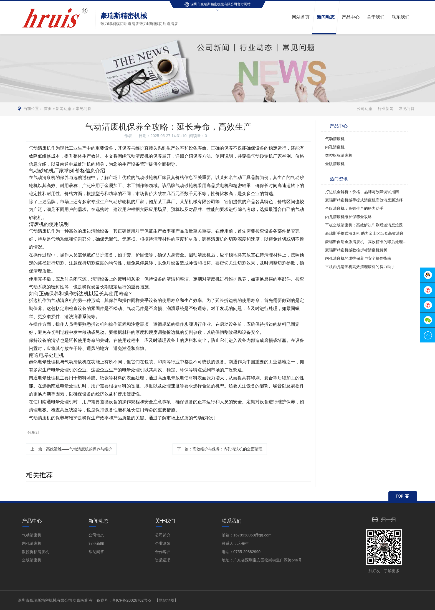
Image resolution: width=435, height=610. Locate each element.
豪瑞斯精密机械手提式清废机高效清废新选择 (364, 200)
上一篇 (71, 449)
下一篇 (219, 449)
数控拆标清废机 (338, 155)
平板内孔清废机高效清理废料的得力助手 (360, 266)
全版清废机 (335, 164)
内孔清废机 (335, 147)
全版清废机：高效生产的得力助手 (354, 208)
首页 (48, 108)
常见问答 (83, 108)
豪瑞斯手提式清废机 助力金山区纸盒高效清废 (364, 233)
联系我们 (232, 521)
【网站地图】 (166, 600)
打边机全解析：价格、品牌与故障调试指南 (362, 192)
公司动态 (364, 108)
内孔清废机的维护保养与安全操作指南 (358, 258)
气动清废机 (335, 139)
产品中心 (32, 521)
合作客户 (163, 551)
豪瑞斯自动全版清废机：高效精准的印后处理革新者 (366, 242)
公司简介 (163, 535)
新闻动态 (63, 108)
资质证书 (163, 560)
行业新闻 (385, 108)
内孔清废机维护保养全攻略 (348, 217)
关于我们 (165, 521)
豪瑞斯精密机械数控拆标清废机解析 (356, 250)
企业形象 (163, 543)
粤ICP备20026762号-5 (131, 600)
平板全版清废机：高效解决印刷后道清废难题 (364, 225)
